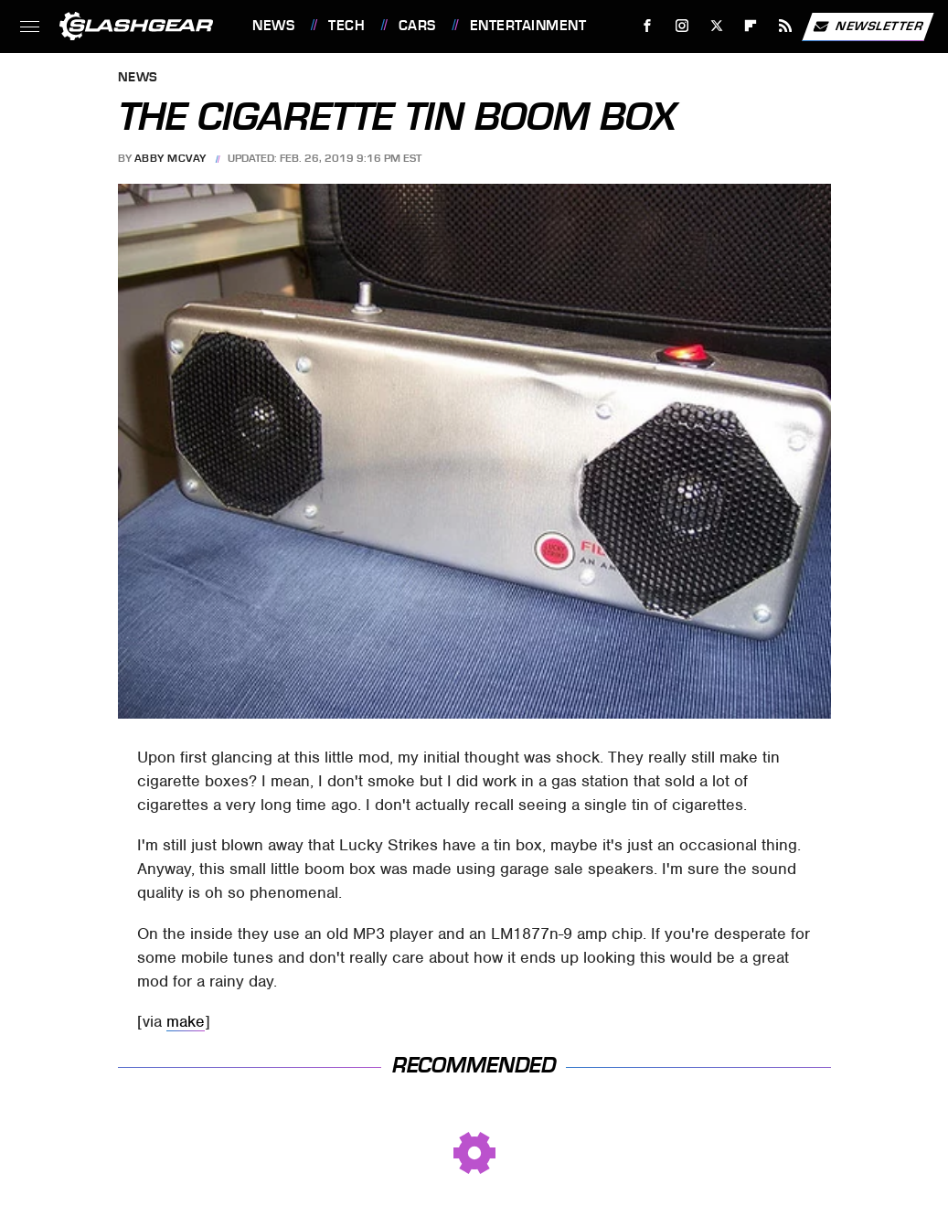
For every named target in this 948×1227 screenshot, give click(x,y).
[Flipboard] (751, 26)
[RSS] (785, 26)
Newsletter (867, 26)
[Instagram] (682, 26)
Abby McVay (170, 158)
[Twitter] (716, 26)
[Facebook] (647, 26)
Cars (417, 25)
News (273, 25)
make (185, 1021)
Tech (346, 25)
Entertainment (528, 25)
